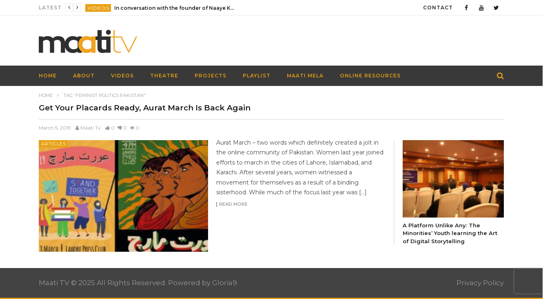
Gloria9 (224, 283)
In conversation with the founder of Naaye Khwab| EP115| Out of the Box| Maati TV (175, 8)
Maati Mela (305, 76)
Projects (210, 76)
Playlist (256, 76)
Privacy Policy (480, 283)
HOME (48, 76)
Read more (233, 204)
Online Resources (370, 76)
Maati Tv (90, 128)
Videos (98, 8)
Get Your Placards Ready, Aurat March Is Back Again (144, 107)
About (84, 76)
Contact (438, 7)
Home (46, 95)
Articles (53, 144)
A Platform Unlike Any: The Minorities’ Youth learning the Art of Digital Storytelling (450, 233)
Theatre (164, 76)
